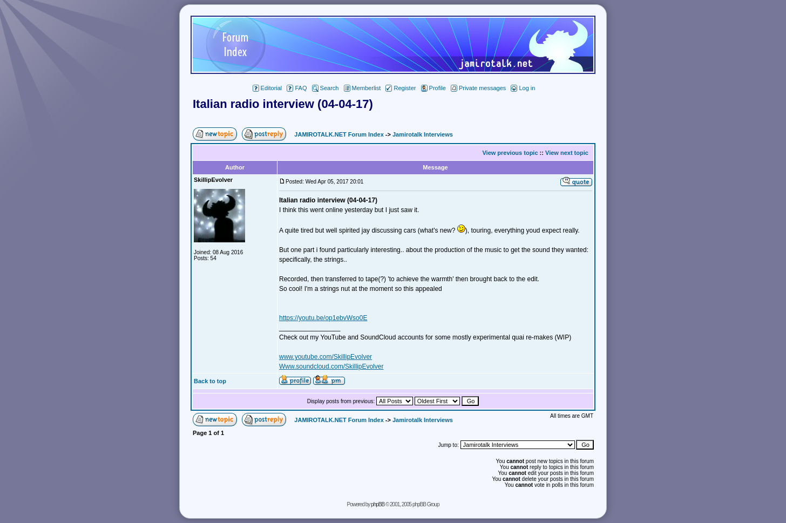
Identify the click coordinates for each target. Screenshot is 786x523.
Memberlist (362, 88)
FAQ (297, 88)
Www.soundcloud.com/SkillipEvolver (331, 366)
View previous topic (510, 153)
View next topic (566, 153)
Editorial (267, 88)
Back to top (210, 381)
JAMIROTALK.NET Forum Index (338, 134)
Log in (523, 88)
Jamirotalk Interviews (422, 134)
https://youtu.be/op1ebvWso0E (323, 318)
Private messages (478, 88)
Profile (433, 88)
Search (325, 88)
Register (400, 88)
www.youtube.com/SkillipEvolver (325, 357)
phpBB (377, 504)
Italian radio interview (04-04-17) (283, 104)
